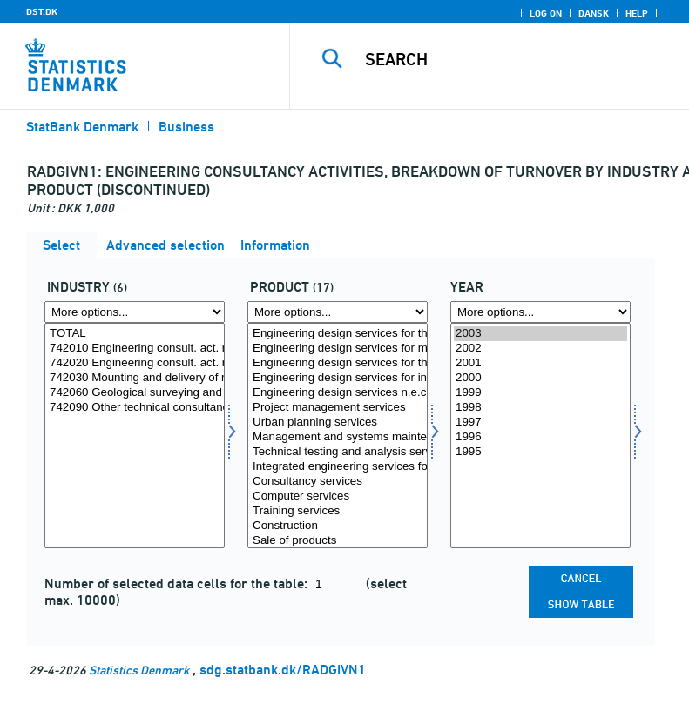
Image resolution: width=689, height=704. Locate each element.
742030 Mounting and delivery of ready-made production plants (134, 378)
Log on (546, 13)
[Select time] (540, 435)
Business (186, 126)
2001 (540, 363)
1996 (540, 437)
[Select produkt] (337, 435)
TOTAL (134, 333)
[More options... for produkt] (337, 312)
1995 (540, 452)
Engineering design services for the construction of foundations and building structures (337, 333)
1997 (540, 422)
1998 (540, 407)
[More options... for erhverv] (134, 312)
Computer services (337, 496)
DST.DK (41, 11)
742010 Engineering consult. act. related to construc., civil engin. (134, 348)
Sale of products (337, 540)
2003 (540, 333)
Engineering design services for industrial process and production (337, 378)
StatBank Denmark (82, 126)
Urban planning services (337, 422)
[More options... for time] (540, 312)
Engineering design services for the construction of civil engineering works (337, 363)
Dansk (593, 13)
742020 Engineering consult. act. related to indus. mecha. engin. (134, 363)
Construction (337, 526)
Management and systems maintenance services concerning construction (337, 437)
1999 (540, 393)
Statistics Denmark (139, 669)
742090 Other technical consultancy (134, 407)
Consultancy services (337, 481)
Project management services (337, 407)
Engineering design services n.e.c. (337, 393)
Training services (337, 511)
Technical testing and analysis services (337, 452)
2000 (540, 378)
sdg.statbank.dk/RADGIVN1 (282, 669)
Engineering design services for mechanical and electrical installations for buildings (337, 348)
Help (636, 13)
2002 (540, 348)
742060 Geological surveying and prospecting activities (134, 393)
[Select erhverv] (134, 435)
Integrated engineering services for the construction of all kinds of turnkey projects (337, 466)
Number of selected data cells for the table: (177, 583)
